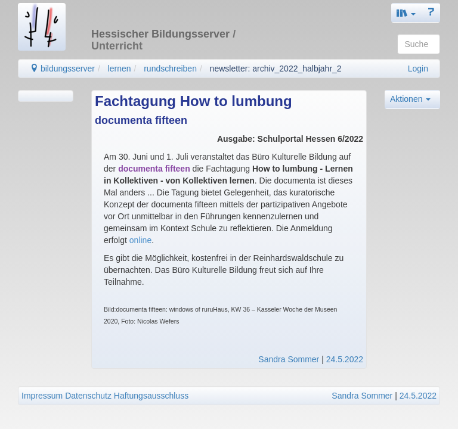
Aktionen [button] (410, 99)
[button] (406, 13)
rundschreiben (170, 68)
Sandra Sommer (288, 359)
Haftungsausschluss (151, 395)
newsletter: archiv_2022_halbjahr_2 (276, 68)
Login (418, 68)
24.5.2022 (344, 359)
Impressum (42, 395)
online (140, 240)
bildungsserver (62, 68)
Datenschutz (88, 395)
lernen (119, 68)
